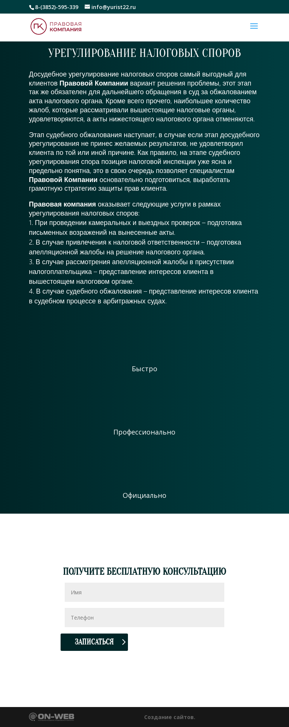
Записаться (94, 642)
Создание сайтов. (169, 717)
